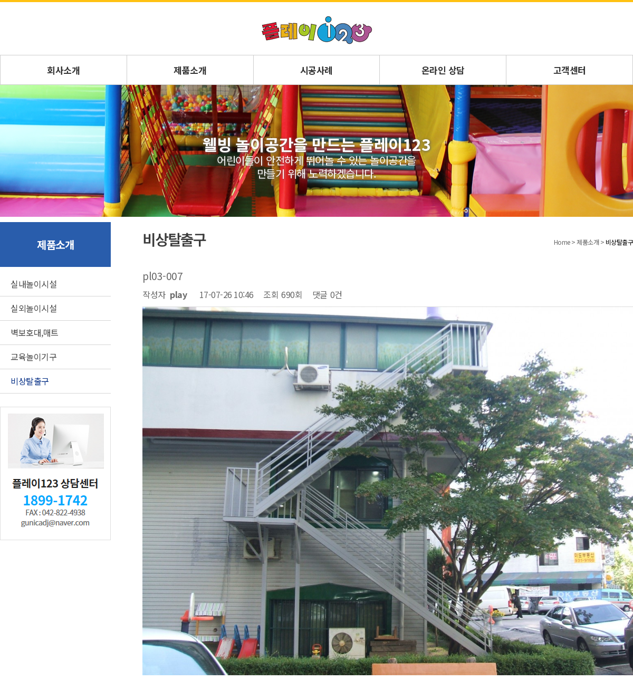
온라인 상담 (443, 69)
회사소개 (63, 69)
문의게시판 (93, 572)
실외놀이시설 (33, 308)
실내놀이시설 (33, 283)
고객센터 (569, 69)
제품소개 (190, 69)
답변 (621, 502)
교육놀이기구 (33, 356)
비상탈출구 (30, 381)
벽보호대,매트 (35, 332)
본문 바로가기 (0, 2)
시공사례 (316, 69)
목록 (594, 502)
